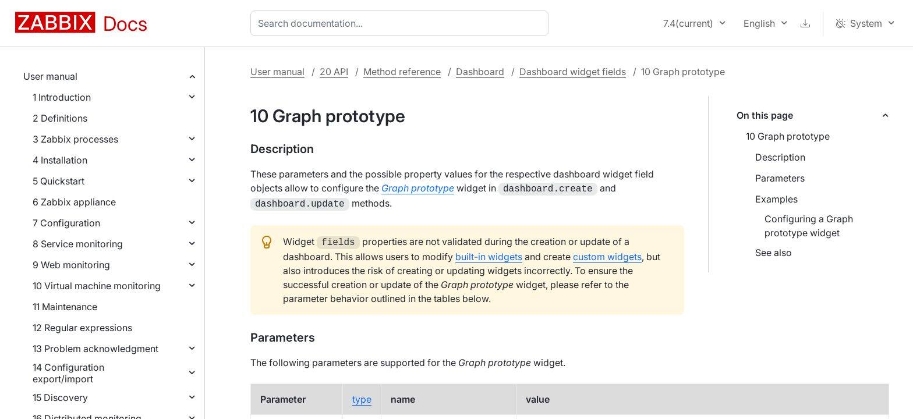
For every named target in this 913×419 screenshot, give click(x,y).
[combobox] (401, 23)
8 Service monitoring (78, 244)
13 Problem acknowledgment (95, 348)
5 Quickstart (58, 181)
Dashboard (480, 71)
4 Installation (60, 160)
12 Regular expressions (82, 327)
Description (780, 157)
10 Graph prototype (788, 136)
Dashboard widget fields (572, 71)
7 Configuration (66, 223)
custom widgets (607, 253)
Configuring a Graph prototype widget (809, 226)
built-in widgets (488, 253)
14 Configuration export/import (68, 373)
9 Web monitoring (71, 265)
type (361, 396)
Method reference (402, 71)
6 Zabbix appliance (74, 202)
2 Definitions (60, 118)
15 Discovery (60, 397)
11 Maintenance (65, 307)
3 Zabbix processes (75, 139)
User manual (50, 76)
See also (773, 252)
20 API (334, 71)
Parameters (780, 178)
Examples (776, 199)
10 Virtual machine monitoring (97, 286)
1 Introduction (62, 97)
